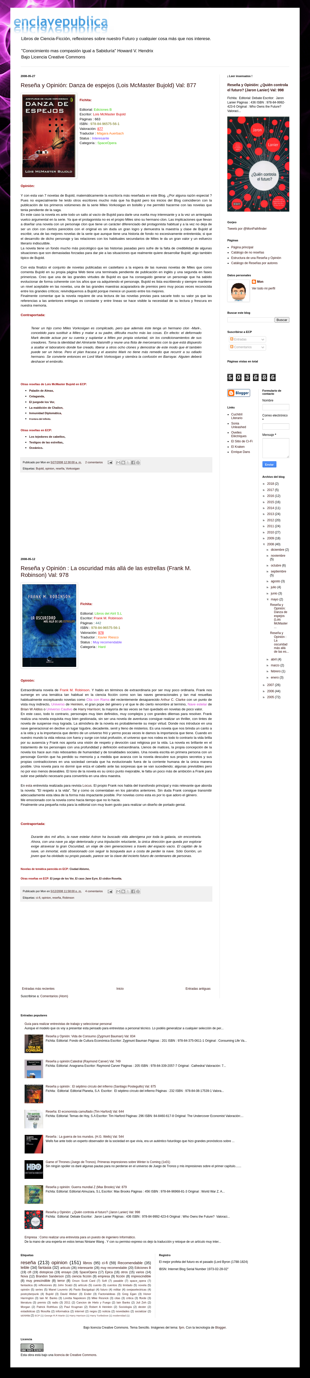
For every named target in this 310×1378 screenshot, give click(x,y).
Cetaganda (36, 396)
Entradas (238, 339)
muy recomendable (113, 1268)
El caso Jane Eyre (86, 878)
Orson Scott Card (83, 1280)
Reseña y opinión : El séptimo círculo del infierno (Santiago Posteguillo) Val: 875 (101, 1086)
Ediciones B (103, 109)
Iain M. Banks (48, 1298)
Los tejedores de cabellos (47, 436)
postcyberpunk (30, 1293)
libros (87, 1263)
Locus (86, 785)
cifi (29, 1272)
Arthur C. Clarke (173, 700)
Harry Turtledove (99, 1315)
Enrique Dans (240, 452)
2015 (271, 502)
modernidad (119, 1315)
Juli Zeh (141, 1302)
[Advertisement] (116, 515)
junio (274, 593)
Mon (260, 282)
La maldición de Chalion (46, 407)
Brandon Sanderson (50, 1276)
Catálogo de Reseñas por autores (254, 263)
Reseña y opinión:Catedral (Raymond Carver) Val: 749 (83, 1061)
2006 (271, 691)
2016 (271, 496)
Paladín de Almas (41, 390)
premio (41, 1302)
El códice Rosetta (110, 878)
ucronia (25, 1315)
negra (93, 1311)
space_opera (138, 1280)
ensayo (66, 1272)
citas (117, 1298)
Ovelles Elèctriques (238, 434)
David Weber (68, 1293)
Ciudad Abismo (79, 869)
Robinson (68, 897)
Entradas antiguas (198, 988)
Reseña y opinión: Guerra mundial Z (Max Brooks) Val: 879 (86, 1187)
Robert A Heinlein (100, 1306)
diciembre (278, 550)
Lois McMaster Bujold (109, 114)
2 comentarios (94, 462)
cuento (97, 1285)
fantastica (27, 1285)
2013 (271, 514)
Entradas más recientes (38, 988)
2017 (271, 490)
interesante (85, 1268)
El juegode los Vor (41, 402)
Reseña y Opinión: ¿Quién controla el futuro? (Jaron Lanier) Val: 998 (93, 1212)
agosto (276, 581)
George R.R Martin (54, 1315)
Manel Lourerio (58, 1289)
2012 (271, 520)
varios (140, 1272)
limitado (127, 1285)
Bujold (40, 468)
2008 (271, 544)
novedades (122, 1311)
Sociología (125, 1306)
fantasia (44, 1267)
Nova (24, 1276)
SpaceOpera (88, 1272)
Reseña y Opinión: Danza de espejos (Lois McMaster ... (279, 616)
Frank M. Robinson (74, 690)
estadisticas (28, 1311)
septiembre (278, 571)
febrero (276, 671)
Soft (104, 1280)
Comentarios (241, 347)
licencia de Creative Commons (75, 1355)
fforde (142, 1298)
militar (117, 1289)
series (39, 1289)
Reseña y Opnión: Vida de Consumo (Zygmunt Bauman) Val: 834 (90, 1036)
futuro (104, 1289)
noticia (106, 1311)
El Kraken (238, 447)
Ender (88, 1293)
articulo (65, 1268)
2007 (271, 685)
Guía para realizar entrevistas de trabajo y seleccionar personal (68, 1024)
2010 (271, 532)
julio (274, 587)
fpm (181, 1327)
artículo (82, 1285)
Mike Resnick (100, 1298)
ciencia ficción (81, 1276)
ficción (120, 1276)
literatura (26, 1302)
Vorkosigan (73, 468)
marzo (275, 665)
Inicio (120, 988)
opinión (25, 1289)
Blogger (220, 1327)
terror (61, 1281)
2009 (271, 538)
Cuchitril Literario (236, 416)
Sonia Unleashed (238, 425)
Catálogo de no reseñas (247, 252)
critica (129, 1298)
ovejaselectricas (136, 1289)
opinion (49, 468)
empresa (104, 1276)
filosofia (45, 1311)
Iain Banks (123, 1302)
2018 (271, 484)
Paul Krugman (73, 1306)
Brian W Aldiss (32, 709)
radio (55, 1302)
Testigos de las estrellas (46, 442)
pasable (118, 1280)
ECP (37, 1315)
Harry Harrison (89, 709)
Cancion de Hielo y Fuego (93, 1302)
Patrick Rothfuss (47, 1306)
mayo (275, 599)
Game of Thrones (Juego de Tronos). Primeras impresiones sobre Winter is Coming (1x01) (108, 1162)
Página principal (242, 247)
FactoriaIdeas (106, 1293)
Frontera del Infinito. (40, 419)
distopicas (46, 1272)
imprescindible (141, 1276)
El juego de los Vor (62, 878)
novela (142, 1285)
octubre (276, 565)
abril (274, 659)
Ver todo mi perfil (263, 288)
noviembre (278, 555)
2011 (271, 526)
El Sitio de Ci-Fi (242, 441)
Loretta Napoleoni (74, 1298)
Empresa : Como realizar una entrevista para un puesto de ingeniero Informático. (80, 1237)
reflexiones (45, 1285)
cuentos (112, 1285)
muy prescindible (38, 1281)
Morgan (25, 1306)
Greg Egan (129, 1293)
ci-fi (38, 897)
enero (275, 677)
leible (25, 1267)
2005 (271, 697)
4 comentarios (94, 891)
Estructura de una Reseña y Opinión (256, 258)
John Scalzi (65, 1285)
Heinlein (77, 704)
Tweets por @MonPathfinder (247, 228)
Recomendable (130, 1263)
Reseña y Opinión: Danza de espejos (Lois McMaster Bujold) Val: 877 (108, 85)
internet (79, 1311)
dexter (142, 1306)
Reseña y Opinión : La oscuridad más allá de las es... (279, 642)
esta (29, 785)
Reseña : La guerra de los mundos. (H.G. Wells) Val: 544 (85, 1136)
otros (124, 1272)
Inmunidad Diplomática (45, 413)
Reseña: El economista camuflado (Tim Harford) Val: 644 (85, 1111)
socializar (140, 1311)
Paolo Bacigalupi (84, 1289)
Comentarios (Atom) (54, 996)
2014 (271, 508)
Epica (109, 1272)
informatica (62, 1311)
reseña (60, 468)
